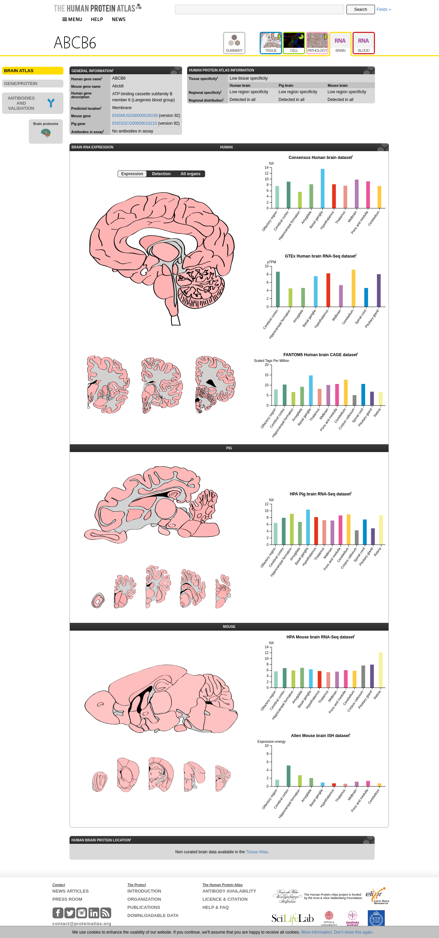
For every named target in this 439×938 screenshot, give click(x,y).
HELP (97, 19)
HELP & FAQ (215, 907)
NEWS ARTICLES (71, 891)
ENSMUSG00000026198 (135, 115)
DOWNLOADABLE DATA (153, 915)
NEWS (119, 19)
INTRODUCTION (144, 891)
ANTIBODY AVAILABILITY (229, 891)
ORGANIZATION (144, 899)
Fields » (384, 9)
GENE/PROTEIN (20, 83)
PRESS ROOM (67, 899)
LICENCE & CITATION (224, 899)
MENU (72, 19)
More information (316, 932)
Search (360, 9)
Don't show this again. (354, 932)
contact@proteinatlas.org (82, 923)
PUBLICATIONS (143, 907)
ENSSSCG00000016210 (134, 123)
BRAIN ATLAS (19, 70)
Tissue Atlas (257, 852)
